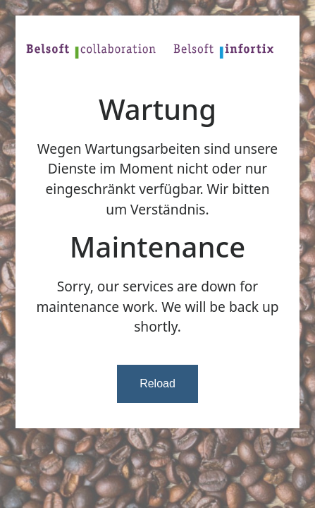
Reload (157, 383)
